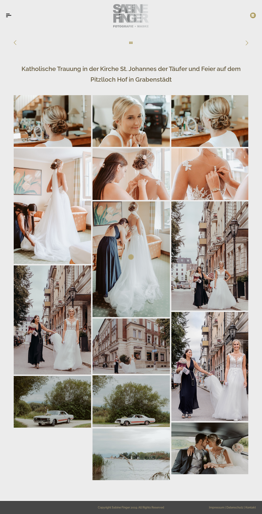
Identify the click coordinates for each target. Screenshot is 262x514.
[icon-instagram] (253, 15)
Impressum (216, 507)
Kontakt (250, 507)
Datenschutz (234, 507)
